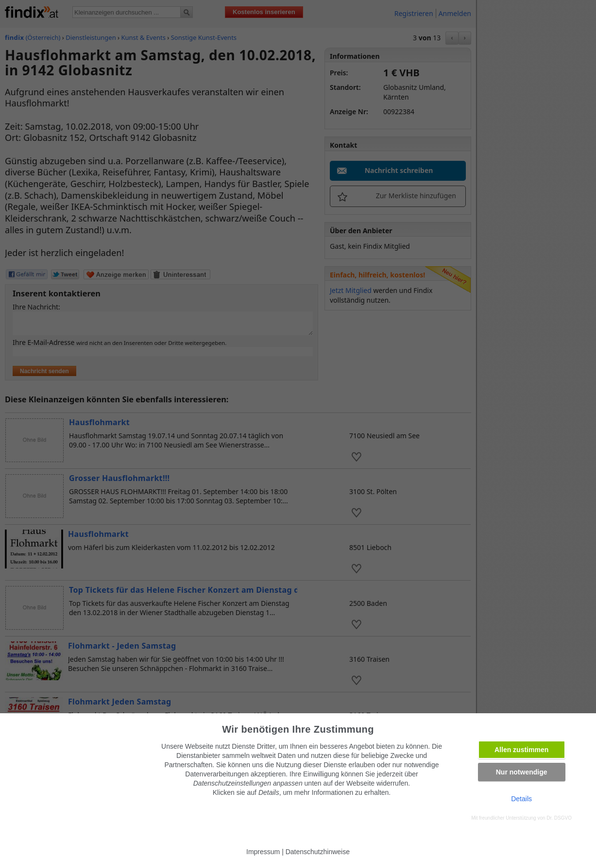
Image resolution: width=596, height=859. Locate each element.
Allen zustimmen (521, 750)
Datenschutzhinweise (318, 852)
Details (521, 799)
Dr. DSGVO (559, 818)
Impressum (263, 852)
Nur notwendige (521, 772)
